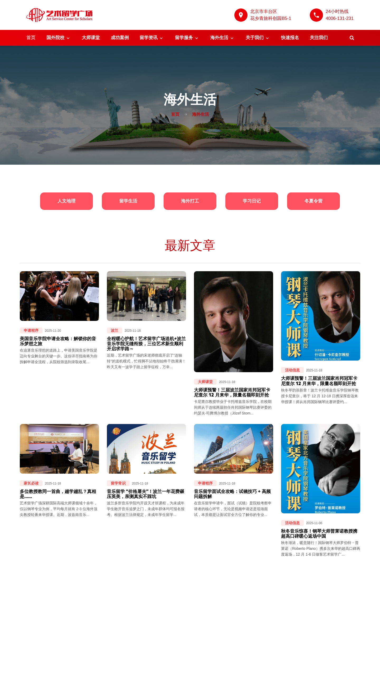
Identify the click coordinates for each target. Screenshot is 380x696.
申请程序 (31, 330)
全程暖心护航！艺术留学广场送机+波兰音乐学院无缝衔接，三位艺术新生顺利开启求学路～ (146, 343)
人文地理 (66, 201)
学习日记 (252, 201)
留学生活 (128, 201)
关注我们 (319, 37)
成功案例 (120, 37)
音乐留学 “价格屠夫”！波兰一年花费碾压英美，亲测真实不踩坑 (145, 493)
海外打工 (190, 201)
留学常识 (118, 483)
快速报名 (290, 37)
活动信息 (292, 370)
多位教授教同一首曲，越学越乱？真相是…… (58, 493)
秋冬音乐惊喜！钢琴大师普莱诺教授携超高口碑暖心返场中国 (319, 533)
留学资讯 (149, 37)
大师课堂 (91, 37)
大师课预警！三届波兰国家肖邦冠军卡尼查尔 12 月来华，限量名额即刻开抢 (232, 392)
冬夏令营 (313, 201)
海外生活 (219, 37)
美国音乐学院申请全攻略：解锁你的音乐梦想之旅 (58, 341)
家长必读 (31, 483)
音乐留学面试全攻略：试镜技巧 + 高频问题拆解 (232, 493)
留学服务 (184, 37)
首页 (30, 37)
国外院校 (55, 37)
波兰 (114, 330)
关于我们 (255, 37)
